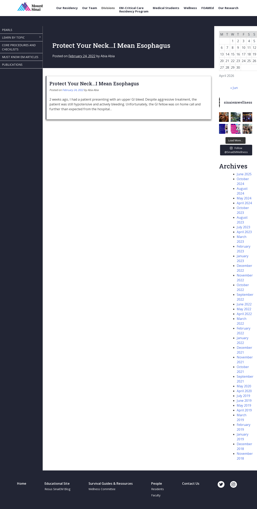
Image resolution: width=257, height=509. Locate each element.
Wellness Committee (102, 489)
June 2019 (244, 400)
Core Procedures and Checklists (19, 47)
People (156, 483)
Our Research (228, 8)
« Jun (234, 88)
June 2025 (244, 174)
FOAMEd (207, 8)
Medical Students (166, 8)
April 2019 (244, 410)
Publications (12, 64)
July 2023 (243, 227)
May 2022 (244, 309)
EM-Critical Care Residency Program (133, 9)
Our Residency (67, 8)
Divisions (108, 8)
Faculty (155, 495)
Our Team (89, 8)
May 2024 (244, 198)
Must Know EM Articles (20, 57)
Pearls (7, 30)
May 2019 (244, 405)
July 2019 (243, 396)
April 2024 (244, 203)
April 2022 (244, 314)
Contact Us (190, 483)
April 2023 (244, 232)
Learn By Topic (13, 37)
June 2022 (244, 304)
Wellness (190, 8)
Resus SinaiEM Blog (57, 489)
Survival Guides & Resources (111, 483)
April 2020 (244, 391)
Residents (157, 489)
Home (21, 483)
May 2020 (244, 386)
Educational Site (57, 483)
